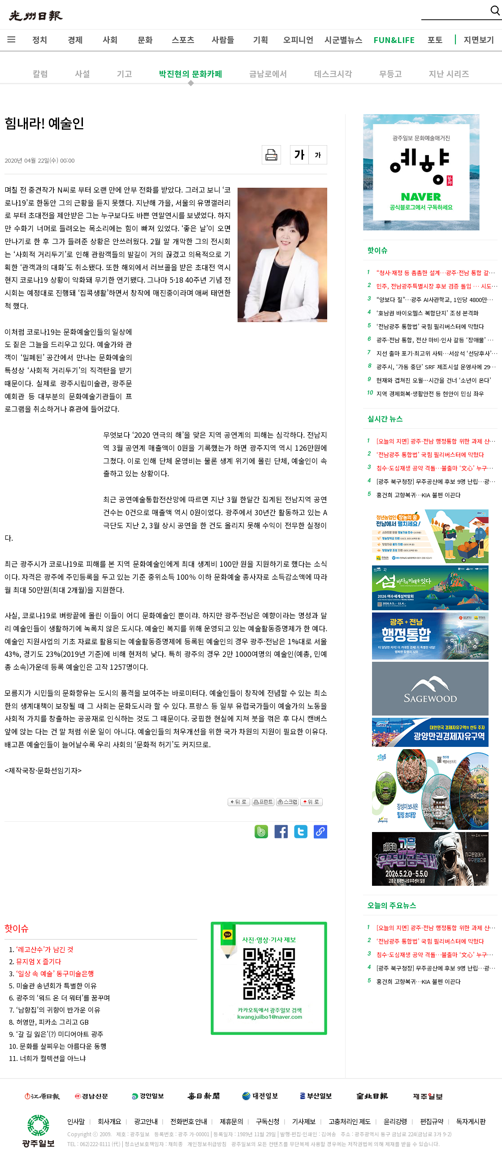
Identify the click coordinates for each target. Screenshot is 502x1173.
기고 (124, 73)
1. (41, 949)
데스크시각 (333, 73)
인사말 (76, 1121)
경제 (75, 39)
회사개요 (109, 1121)
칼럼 (40, 73)
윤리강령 (395, 1121)
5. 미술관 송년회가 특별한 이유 (53, 985)
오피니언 (298, 39)
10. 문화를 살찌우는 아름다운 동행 (58, 1046)
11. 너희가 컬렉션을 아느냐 (47, 1058)
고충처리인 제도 (350, 1121)
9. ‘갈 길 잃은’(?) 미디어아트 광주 (56, 1034)
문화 (145, 39)
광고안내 (145, 1121)
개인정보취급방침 (207, 1143)
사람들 (223, 39)
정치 (40, 39)
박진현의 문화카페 (190, 73)
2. (35, 961)
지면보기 (479, 39)
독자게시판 (470, 1121)
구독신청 (267, 1121)
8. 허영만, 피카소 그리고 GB (49, 1021)
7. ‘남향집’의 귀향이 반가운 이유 (54, 1009)
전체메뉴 (11, 39)
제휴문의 (231, 1121)
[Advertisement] (186, 374)
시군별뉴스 (344, 39)
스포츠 (183, 39)
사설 (82, 73)
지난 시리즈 (449, 73)
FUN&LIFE (394, 39)
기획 (260, 39)
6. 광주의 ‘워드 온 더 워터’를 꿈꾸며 (59, 997)
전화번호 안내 (188, 1121)
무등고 (390, 73)
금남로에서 (268, 73)
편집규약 (431, 1121)
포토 (435, 39)
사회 (110, 39)
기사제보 (304, 1121)
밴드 (427, 15)
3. (51, 973)
